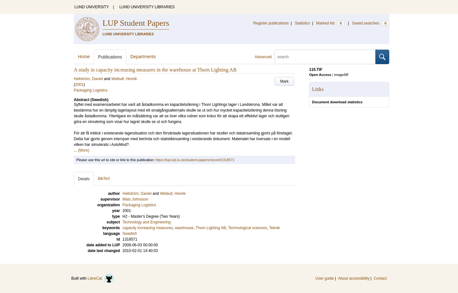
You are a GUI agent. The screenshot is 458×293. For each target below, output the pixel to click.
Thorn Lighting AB (211, 228)
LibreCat (100, 278)
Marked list (330, 23)
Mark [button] (284, 81)
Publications (110, 56)
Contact (380, 278)
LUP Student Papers (135, 23)
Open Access (320, 75)
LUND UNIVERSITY (91, 7)
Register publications (270, 23)
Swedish (129, 233)
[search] (325, 57)
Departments (143, 56)
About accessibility (354, 278)
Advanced (263, 57)
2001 (79, 84)
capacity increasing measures (147, 228)
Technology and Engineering (146, 222)
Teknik (274, 228)
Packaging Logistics (91, 90)
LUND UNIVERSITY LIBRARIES (147, 7)
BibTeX (104, 178)
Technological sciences (247, 228)
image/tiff (341, 75)
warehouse (184, 228)
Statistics (302, 23)
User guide (325, 278)
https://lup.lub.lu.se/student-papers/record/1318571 (195, 160)
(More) (83, 150)
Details (84, 179)
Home (84, 56)
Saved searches (370, 23)
